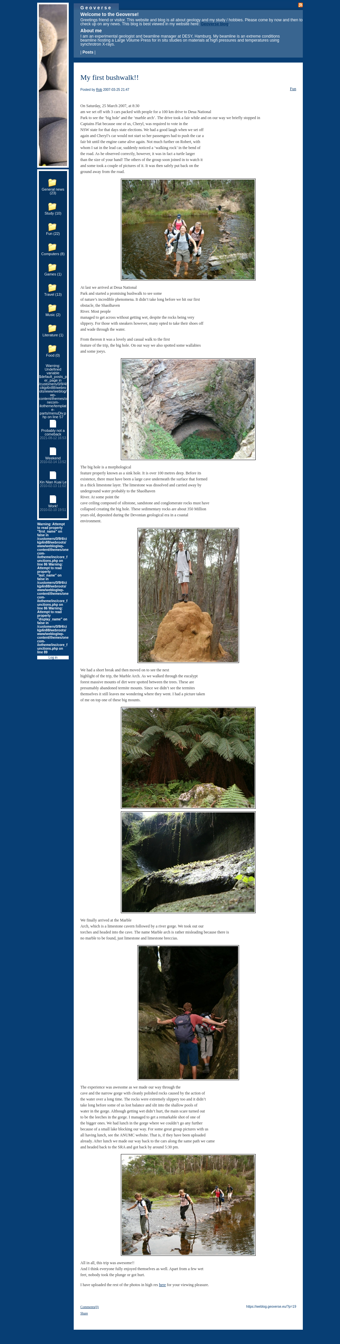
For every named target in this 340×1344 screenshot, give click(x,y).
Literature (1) (52, 335)
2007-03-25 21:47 (116, 89)
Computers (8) (52, 254)
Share (84, 1313)
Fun (293, 88)
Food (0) (53, 355)
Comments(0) (89, 1307)
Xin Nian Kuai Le (53, 484)
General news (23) (53, 191)
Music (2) (52, 315)
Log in (52, 657)
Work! (53, 508)
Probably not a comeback (53, 434)
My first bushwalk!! (109, 77)
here (162, 1284)
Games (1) (53, 274)
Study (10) (52, 213)
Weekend (53, 460)
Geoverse (96, 7)
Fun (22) (53, 234)
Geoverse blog (214, 24)
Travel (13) (53, 294)
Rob (99, 89)
